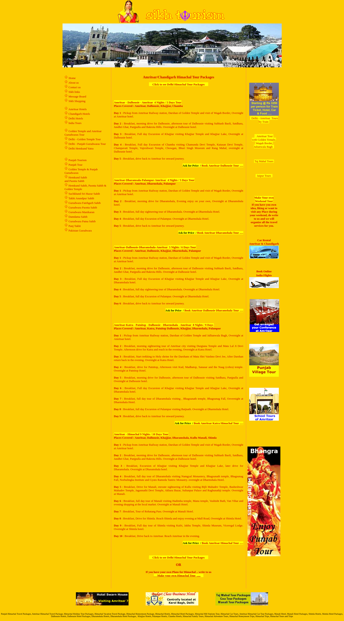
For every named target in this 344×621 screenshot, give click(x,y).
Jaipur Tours (264, 175)
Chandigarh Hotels (79, 113)
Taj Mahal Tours (264, 161)
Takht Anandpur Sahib (81, 198)
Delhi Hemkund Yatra (80, 148)
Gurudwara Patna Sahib (81, 221)
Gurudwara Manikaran (81, 212)
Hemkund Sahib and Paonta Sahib (75, 179)
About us (73, 82)
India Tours (74, 123)
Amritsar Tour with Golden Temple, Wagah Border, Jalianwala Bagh (264, 141)
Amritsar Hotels (77, 109)
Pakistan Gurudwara (80, 230)
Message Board (77, 96)
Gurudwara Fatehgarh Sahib (84, 203)
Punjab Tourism (77, 160)
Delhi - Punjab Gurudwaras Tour (87, 143)
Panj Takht (74, 226)
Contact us (74, 87)
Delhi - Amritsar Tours (264, 118)
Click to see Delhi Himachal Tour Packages (178, 84)
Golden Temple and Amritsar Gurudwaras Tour (83, 132)
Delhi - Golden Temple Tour (84, 139)
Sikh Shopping (76, 101)
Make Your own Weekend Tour (264, 199)
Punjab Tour (75, 164)
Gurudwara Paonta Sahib (82, 207)
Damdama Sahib (77, 216)
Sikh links (74, 91)
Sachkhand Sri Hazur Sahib (84, 193)
